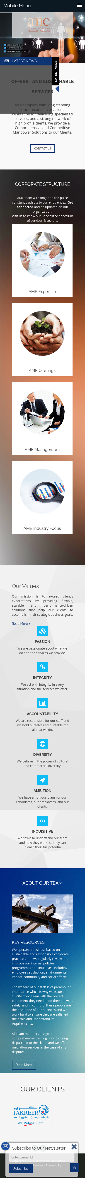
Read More (24, 1065)
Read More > (21, 623)
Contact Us (42, 148)
